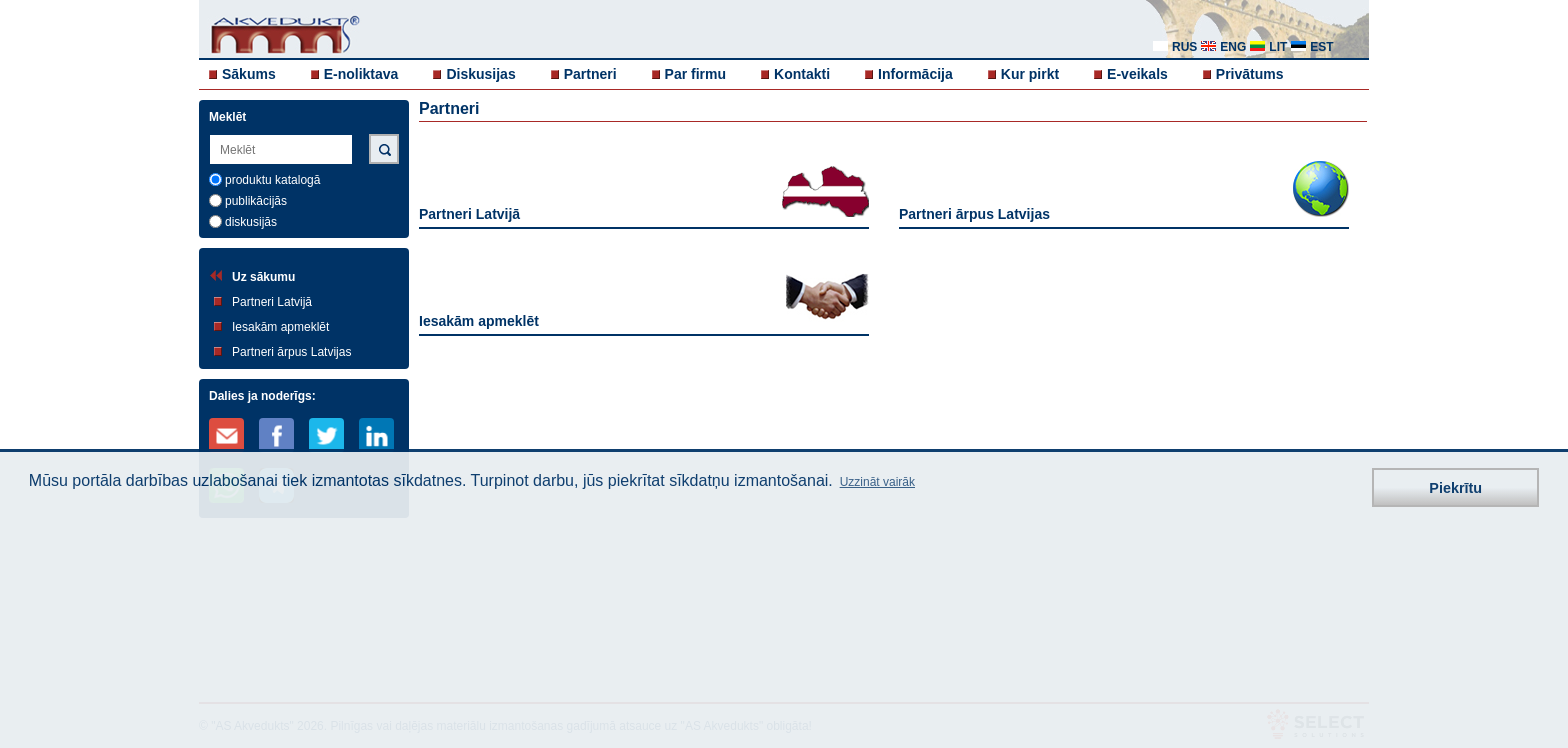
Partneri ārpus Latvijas (291, 352)
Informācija (915, 74)
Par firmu (695, 74)
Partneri (590, 74)
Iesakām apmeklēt (280, 327)
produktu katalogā (272, 180)
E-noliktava (361, 74)
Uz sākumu (263, 277)
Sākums (249, 74)
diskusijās (251, 222)
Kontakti (802, 74)
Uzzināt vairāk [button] (877, 482)
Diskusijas (480, 74)
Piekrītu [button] (1455, 488)
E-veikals (1137, 74)
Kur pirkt (1030, 74)
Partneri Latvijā (272, 302)
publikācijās (256, 201)
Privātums (1250, 74)
